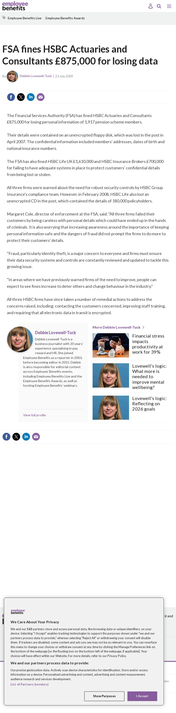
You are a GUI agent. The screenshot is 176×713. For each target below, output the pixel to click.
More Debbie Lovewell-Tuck (116, 327)
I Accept (142, 696)
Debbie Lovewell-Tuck (36, 76)
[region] (84, 651)
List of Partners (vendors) (29, 684)
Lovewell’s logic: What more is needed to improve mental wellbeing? (149, 376)
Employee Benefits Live (24, 18)
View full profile (34, 415)
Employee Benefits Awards (65, 18)
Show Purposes (104, 696)
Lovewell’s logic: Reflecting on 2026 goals (149, 403)
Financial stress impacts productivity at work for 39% (148, 344)
